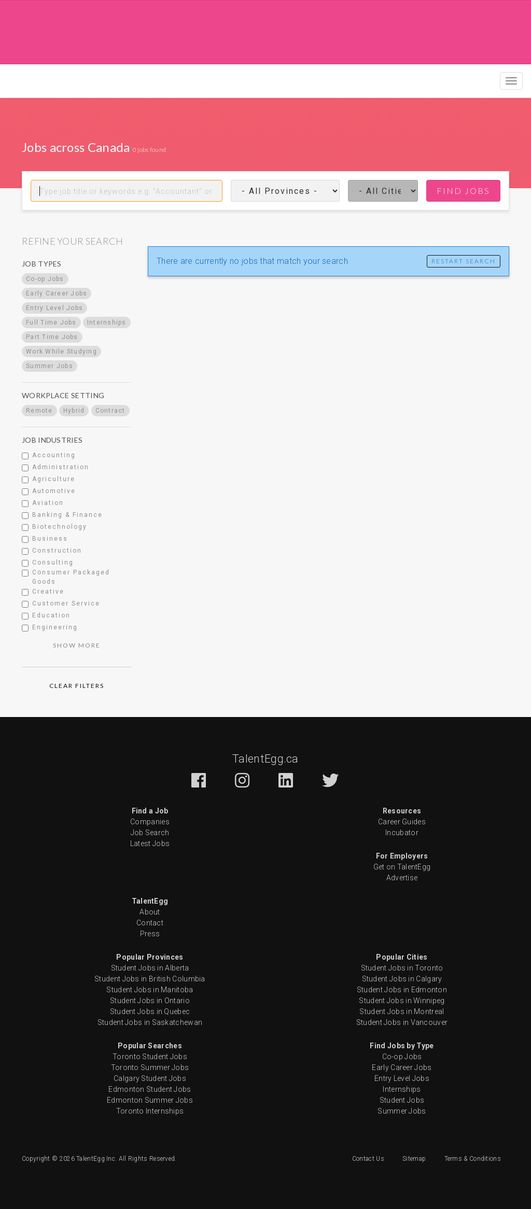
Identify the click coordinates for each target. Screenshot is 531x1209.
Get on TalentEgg (402, 867)
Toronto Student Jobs (150, 1056)
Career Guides (402, 822)
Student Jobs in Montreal (401, 1011)
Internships (402, 1089)
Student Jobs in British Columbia (149, 979)
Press (150, 934)
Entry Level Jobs (401, 1078)
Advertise (402, 878)
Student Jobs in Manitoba (149, 990)
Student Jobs (402, 1100)
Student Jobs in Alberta (150, 968)
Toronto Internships (150, 1111)
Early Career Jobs (401, 1067)
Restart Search (463, 261)
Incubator (401, 832)
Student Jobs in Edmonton (402, 990)
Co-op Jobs (402, 1056)
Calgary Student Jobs (150, 1078)
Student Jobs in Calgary (402, 979)
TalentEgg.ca (265, 758)
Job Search (150, 832)
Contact (149, 923)
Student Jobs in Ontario (150, 1000)
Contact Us (368, 1158)
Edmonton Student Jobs (149, 1089)
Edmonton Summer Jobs (150, 1100)
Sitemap (414, 1158)
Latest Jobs (150, 843)
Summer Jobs (402, 1111)
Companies (150, 822)
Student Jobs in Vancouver (402, 1022)
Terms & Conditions (472, 1158)
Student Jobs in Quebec (150, 1011)
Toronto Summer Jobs (150, 1067)
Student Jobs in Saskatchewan (149, 1022)
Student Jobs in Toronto (402, 968)
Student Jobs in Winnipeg (401, 1000)
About (149, 912)
